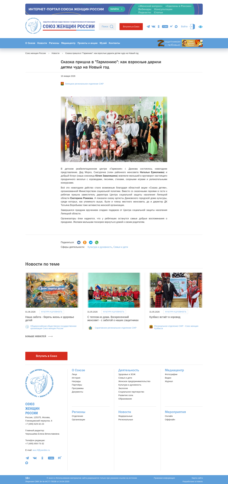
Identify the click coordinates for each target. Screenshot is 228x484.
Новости (42, 43)
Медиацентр (68, 43)
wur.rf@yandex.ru (41, 450)
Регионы (54, 43)
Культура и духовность (100, 247)
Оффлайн (170, 419)
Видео (168, 378)
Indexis (199, 481)
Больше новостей (38, 336)
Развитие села (125, 395)
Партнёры (77, 385)
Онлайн (169, 416)
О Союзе (30, 43)
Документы (77, 391)
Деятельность (128, 370)
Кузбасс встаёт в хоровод (164, 317)
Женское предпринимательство (134, 381)
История (76, 378)
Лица (74, 374)
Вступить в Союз (131, 26)
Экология (123, 388)
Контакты (114, 43)
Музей (103, 43)
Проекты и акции (88, 43)
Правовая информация (164, 478)
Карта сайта (197, 478)
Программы (78, 388)
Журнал (169, 381)
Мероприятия (175, 412)
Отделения (77, 416)
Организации (78, 419)
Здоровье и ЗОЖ (127, 374)
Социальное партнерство (131, 391)
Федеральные (125, 416)
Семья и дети (120, 247)
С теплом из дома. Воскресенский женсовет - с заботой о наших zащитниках (113, 319)
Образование (125, 398)
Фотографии (171, 374)
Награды (76, 381)
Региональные (125, 419)
